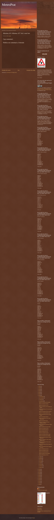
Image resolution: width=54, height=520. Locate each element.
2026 (39, 386)
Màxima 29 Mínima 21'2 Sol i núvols (44, 426)
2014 (39, 476)
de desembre (41, 396)
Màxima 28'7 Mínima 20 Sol (43, 420)
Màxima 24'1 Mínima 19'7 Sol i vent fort (45, 411)
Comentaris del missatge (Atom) (12, 72)
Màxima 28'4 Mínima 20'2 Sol (43, 429)
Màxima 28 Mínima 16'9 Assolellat (44, 453)
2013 (39, 478)
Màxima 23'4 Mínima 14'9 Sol (43, 403)
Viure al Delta (39, 508)
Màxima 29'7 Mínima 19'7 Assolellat (44, 435)
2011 (39, 481)
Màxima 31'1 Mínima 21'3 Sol (43, 432)
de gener (40, 467)
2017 (39, 472)
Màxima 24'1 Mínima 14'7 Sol (43, 405)
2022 (39, 392)
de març (40, 464)
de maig (40, 461)
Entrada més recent (6, 70)
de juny (40, 459)
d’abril (40, 462)
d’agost (40, 456)
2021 (39, 393)
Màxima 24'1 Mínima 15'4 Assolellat (44, 402)
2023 (39, 390)
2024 (39, 389)
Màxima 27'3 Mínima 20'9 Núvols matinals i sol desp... (44, 422)
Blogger (33, 517)
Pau (39, 488)
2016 (39, 473)
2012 (39, 479)
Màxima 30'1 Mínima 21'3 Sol (43, 450)
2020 (39, 395)
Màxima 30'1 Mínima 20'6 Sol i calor (44, 434)
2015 (39, 475)
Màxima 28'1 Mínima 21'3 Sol (43, 428)
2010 (39, 482)
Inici (18, 70)
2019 (39, 469)
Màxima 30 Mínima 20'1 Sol (43, 431)
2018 (39, 470)
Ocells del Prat (39, 509)
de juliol (40, 458)
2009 (39, 484)
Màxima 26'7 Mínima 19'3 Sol (43, 416)
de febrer (40, 465)
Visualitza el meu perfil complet (42, 490)
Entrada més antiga (31, 70)
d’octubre (40, 399)
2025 (39, 387)
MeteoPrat (9, 4)
